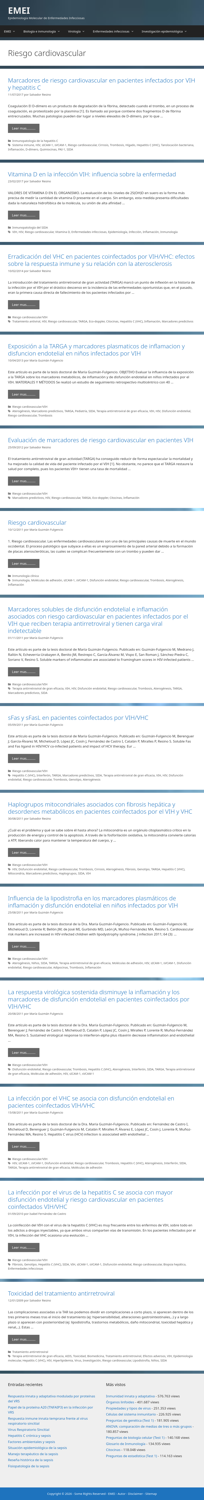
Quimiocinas (48, 149)
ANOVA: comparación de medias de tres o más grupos (149, 1426)
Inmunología (169, 232)
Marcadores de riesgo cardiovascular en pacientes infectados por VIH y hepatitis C (101, 83)
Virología (78, 31)
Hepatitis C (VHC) (148, 145)
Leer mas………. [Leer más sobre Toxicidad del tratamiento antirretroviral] (23, 1339)
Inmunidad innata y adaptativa (130, 1396)
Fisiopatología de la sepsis (28, 1466)
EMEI (19, 10)
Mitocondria (16, 873)
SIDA (70, 149)
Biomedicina (95, 1356)
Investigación (92, 1360)
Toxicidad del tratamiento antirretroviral (61, 1293)
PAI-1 (61, 149)
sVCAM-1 (61, 145)
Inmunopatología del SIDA (30, 227)
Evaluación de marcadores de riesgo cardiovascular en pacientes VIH (100, 440)
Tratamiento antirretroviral (30, 1352)
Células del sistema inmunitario (131, 1414)
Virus (78, 1360)
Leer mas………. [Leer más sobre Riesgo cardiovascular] (23, 563)
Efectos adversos (154, 1356)
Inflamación (16, 149)
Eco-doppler (97, 321)
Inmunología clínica (25, 576)
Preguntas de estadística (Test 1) (131, 1456)
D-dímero (32, 149)
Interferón (44, 775)
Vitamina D (62, 232)
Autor (122, 1494)
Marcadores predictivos (177, 321)
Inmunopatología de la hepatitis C (35, 141)
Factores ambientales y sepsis (31, 1441)
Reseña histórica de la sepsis (30, 1460)
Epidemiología (117, 232)
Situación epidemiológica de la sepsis (37, 1447)
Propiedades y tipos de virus (128, 1408)
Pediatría (81, 411)
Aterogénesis (21, 411)
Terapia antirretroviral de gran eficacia (122, 411)
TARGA (82, 321)
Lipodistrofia (141, 1360)
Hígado (130, 145)
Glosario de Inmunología (125, 1443)
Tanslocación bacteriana (177, 145)
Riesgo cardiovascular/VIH (30, 317)
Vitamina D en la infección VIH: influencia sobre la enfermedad (92, 174)
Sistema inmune (23, 145)
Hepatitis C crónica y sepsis (29, 1435)
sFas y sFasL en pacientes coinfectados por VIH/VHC (78, 717)
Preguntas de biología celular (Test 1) (135, 1437)
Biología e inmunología (43, 31)
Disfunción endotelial (176, 411)
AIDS (68, 1356)
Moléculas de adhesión (46, 580)
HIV (38, 145)
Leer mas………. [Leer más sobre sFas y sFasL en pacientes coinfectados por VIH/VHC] (23, 758)
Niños (35, 963)
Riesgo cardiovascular (82, 145)
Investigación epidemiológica (166, 31)
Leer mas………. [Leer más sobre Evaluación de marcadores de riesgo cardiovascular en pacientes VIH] (23, 481)
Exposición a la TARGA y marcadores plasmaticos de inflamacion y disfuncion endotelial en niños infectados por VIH (96, 349)
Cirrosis (103, 145)
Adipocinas (60, 967)
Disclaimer (135, 1494)
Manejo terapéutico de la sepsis (33, 1454)
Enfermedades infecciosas (115, 31)
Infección (135, 232)
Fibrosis (130, 869)
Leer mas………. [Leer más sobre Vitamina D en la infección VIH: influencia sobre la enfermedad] (23, 215)
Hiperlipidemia (63, 1360)
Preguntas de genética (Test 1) (130, 1420)
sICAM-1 (47, 145)
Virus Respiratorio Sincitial (28, 1429)
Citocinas (112, 321)
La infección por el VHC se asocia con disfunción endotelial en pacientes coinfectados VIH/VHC (91, 1101)
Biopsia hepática (174, 1264)
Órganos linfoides (120, 1402)
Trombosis (117, 145)
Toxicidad (79, 1356)
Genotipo (75, 779)
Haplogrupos (67, 873)
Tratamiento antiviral (26, 321)
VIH (14, 232)
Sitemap (151, 1494)
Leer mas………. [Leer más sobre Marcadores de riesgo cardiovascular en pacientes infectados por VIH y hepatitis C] (23, 128)
